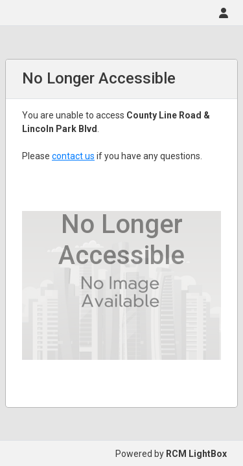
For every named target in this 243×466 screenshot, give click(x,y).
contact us (73, 156)
